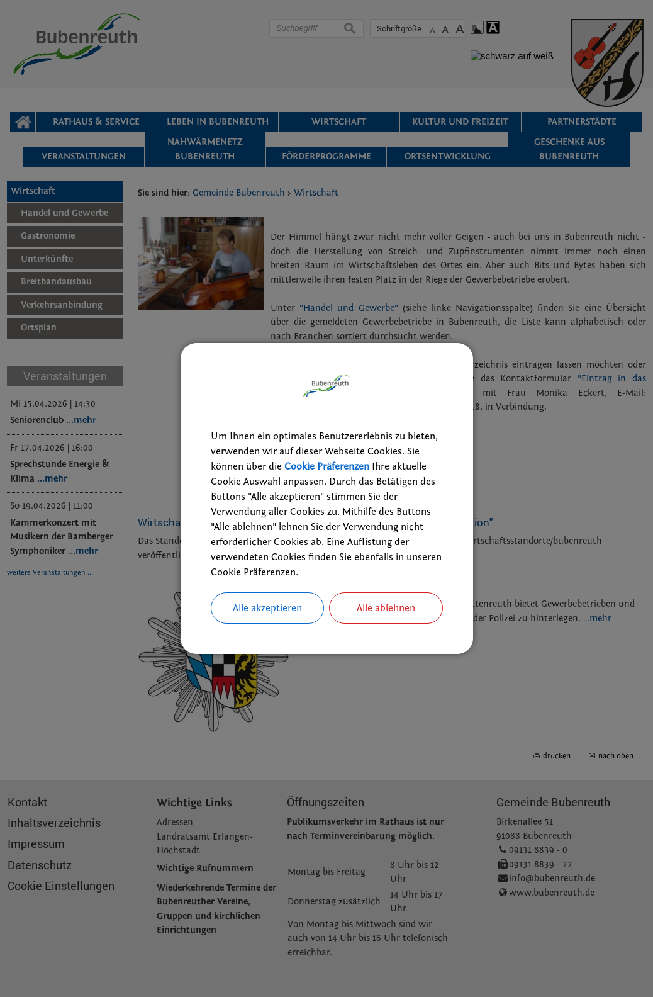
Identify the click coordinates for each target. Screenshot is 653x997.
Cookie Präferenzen (326, 466)
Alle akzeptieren (267, 608)
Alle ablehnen (386, 608)
